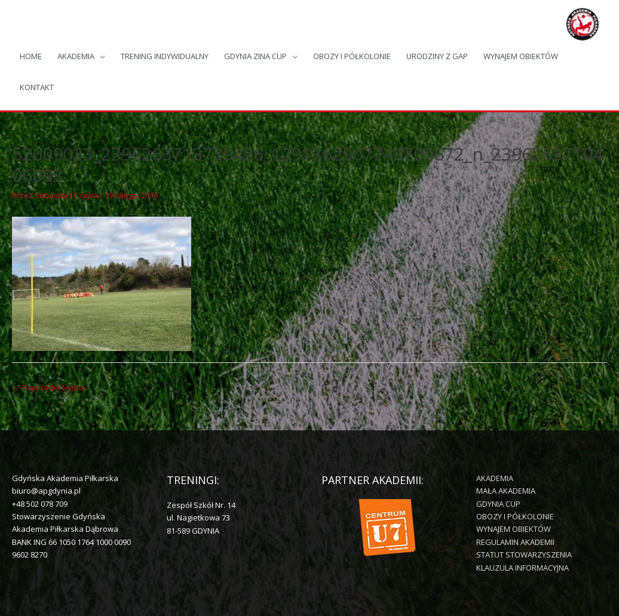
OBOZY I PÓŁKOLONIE (352, 56)
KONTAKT (37, 87)
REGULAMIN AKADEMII (515, 542)
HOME (31, 56)
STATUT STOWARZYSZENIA (524, 554)
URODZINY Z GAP (437, 56)
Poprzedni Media (49, 387)
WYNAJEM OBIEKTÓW (520, 56)
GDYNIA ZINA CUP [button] (255, 56)
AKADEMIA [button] (75, 56)
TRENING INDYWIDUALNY (165, 56)
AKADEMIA (494, 478)
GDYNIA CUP (498, 503)
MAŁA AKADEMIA (505, 490)
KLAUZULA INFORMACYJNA (522, 567)
